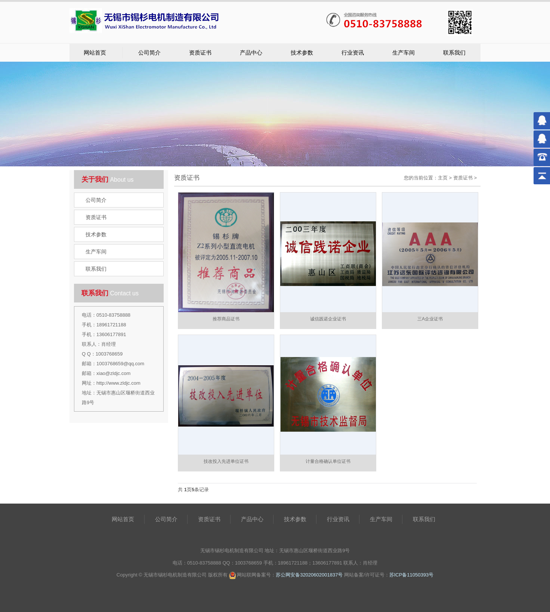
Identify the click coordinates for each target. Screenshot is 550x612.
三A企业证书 (430, 319)
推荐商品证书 (226, 319)
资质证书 (200, 53)
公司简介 (149, 53)
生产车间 (403, 53)
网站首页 (95, 53)
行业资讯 (353, 53)
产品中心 (251, 53)
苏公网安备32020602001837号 (309, 575)
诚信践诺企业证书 (328, 319)
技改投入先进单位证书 (226, 461)
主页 (443, 178)
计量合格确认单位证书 (328, 461)
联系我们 (454, 53)
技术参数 (302, 53)
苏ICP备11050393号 (411, 575)
